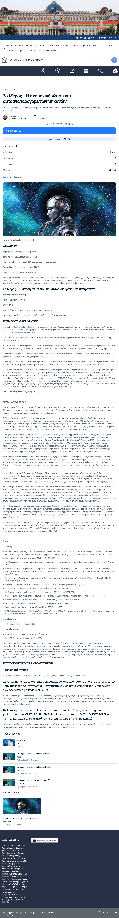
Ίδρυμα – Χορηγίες (81, 45)
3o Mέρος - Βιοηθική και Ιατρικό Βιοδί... (34, 780)
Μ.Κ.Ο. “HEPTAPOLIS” (103, 45)
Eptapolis (34, 912)
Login (102, 38)
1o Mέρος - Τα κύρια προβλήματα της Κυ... (21, 817)
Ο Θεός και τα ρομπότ (11, 89)
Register (113, 38)
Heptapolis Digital (15, 50)
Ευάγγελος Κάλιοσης (18, 118)
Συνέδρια (31, 50)
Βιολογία (21, 740)
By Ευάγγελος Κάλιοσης (12, 824)
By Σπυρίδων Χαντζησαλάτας (28, 760)
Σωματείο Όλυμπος (59, 45)
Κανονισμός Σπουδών (36, 45)
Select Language (15, 45)
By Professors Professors (26, 747)
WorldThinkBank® (47, 50)
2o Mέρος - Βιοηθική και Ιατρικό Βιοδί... (34, 767)
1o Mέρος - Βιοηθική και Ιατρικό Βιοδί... (34, 754)
